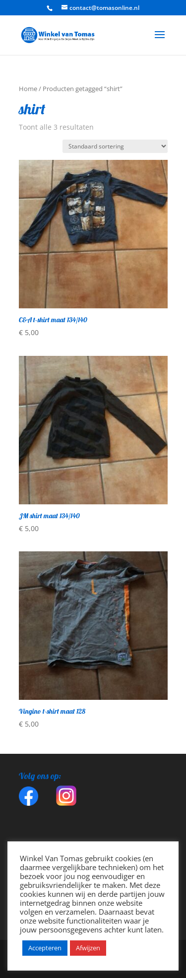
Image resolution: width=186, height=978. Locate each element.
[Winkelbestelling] (115, 146)
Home (28, 88)
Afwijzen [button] (88, 947)
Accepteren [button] (45, 947)
